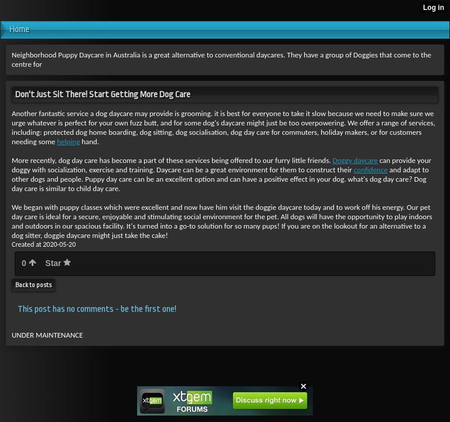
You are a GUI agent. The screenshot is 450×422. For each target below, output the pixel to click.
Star (58, 263)
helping (68, 141)
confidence (371, 169)
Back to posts (33, 285)
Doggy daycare (355, 160)
